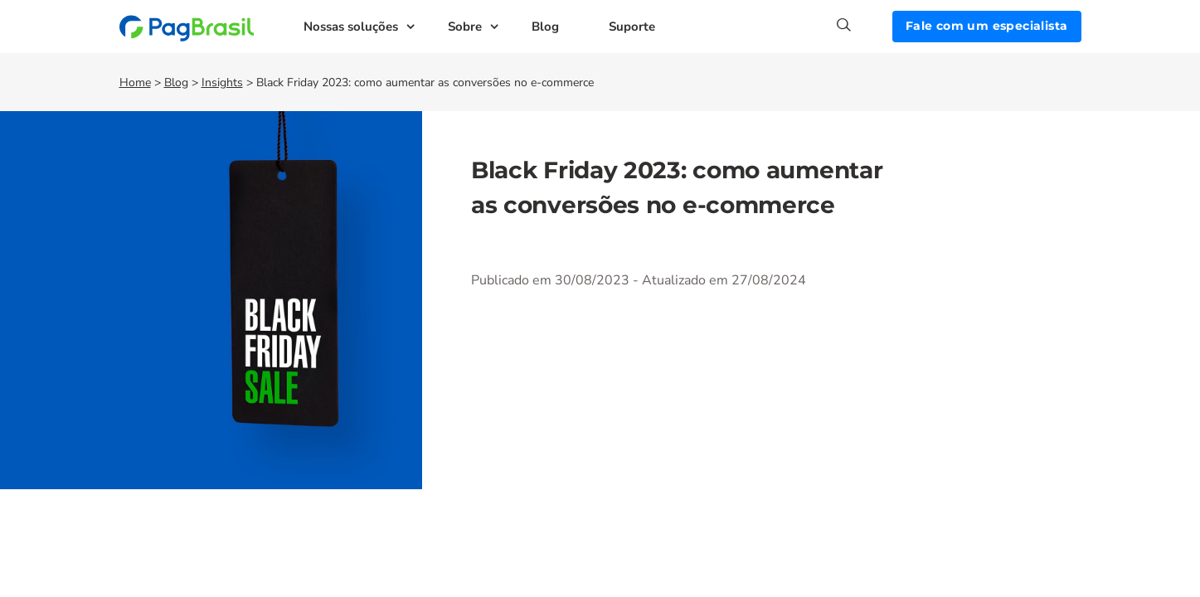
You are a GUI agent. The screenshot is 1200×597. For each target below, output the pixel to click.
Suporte (632, 26)
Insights (222, 82)
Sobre (465, 26)
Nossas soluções (351, 26)
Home (135, 82)
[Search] (864, 25)
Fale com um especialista (987, 25)
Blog (545, 26)
